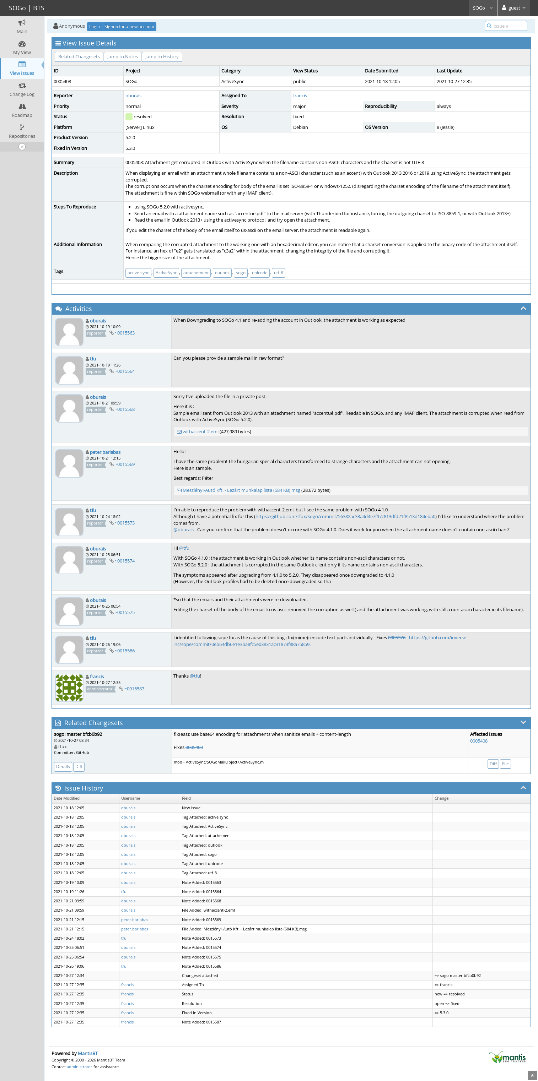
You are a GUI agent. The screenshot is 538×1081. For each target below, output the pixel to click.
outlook (222, 273)
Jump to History (162, 56)
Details (63, 767)
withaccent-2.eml (201, 431)
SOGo (483, 8)
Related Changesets (79, 56)
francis (300, 95)
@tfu (184, 548)
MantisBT (88, 1053)
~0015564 (125, 371)
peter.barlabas (105, 452)
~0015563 (125, 333)
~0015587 (134, 688)
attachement (196, 273)
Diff (78, 767)
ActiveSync (166, 273)
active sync (138, 273)
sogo (241, 273)
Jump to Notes (122, 56)
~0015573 (125, 523)
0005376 (396, 637)
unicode (260, 273)
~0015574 (125, 561)
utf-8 (278, 273)
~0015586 (125, 650)
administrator (79, 1066)
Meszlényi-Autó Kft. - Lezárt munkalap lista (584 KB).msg (241, 490)
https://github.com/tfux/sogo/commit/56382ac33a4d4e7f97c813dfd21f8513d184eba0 (345, 516)
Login (94, 26)
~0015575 (125, 612)
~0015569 (125, 464)
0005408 (194, 747)
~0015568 (125, 409)
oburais (133, 95)
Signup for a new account (129, 26)
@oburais (183, 529)
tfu (93, 358)
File (505, 764)
